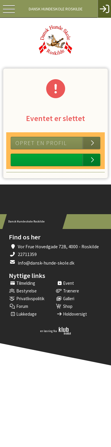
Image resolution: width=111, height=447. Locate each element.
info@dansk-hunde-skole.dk (46, 263)
